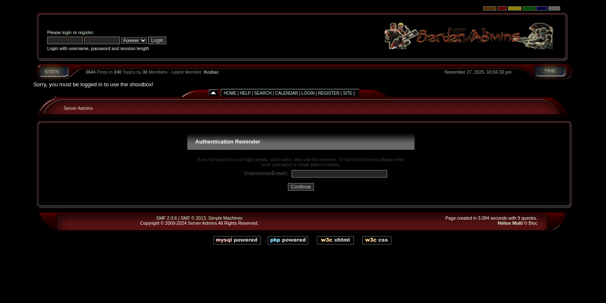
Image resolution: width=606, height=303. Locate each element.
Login (307, 93)
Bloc (533, 223)
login (67, 32)
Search (263, 93)
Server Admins (78, 108)
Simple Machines (225, 218)
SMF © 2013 (193, 218)
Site (347, 93)
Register (329, 93)
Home (230, 93)
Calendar (286, 93)
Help (245, 93)
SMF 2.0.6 (166, 218)
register (85, 32)
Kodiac (211, 71)
